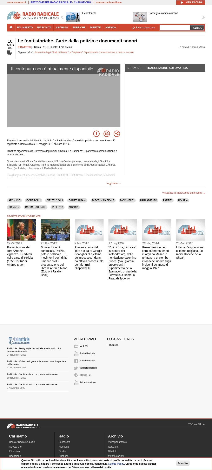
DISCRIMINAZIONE (103, 200)
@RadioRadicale (88, 367)
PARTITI (167, 200)
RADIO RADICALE (35, 207)
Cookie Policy (116, 463)
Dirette (62, 451)
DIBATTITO (24, 47)
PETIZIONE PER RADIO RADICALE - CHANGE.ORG (61, 2)
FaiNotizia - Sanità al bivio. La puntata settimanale (32, 384)
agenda (110, 27)
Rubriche (113, 345)
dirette (95, 27)
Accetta (183, 463)
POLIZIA (183, 200)
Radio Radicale (87, 353)
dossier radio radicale (108, 2)
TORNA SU (194, 424)
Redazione (15, 456)
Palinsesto (64, 442)
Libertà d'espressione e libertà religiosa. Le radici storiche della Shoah (190, 252)
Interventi (134, 68)
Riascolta (64, 446)
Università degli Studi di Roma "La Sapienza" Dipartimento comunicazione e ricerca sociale (84, 52)
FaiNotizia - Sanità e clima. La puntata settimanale (32, 374)
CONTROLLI (33, 200)
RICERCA (57, 207)
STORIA (73, 207)
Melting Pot (85, 375)
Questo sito (15, 446)
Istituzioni (113, 446)
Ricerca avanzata (145, 27)
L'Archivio (14, 451)
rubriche (78, 27)
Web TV (84, 346)
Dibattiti (112, 451)
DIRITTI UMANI (77, 200)
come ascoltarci (16, 2)
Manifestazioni (116, 456)
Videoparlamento (117, 442)
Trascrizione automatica (167, 68)
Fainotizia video (87, 382)
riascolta (44, 27)
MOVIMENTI (127, 200)
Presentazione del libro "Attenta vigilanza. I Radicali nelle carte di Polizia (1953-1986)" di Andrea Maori (20, 256)
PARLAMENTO (148, 200)
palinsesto (25, 27)
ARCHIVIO (14, 200)
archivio (62, 27)
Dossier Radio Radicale (22, 442)
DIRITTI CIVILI (55, 200)
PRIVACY (13, 207)
